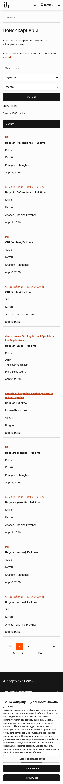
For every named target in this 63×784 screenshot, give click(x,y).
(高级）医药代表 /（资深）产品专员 (24, 187)
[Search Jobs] (31, 68)
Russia (47, 5)
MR (7, 137)
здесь (7, 57)
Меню (59, 5)
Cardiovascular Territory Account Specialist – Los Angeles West (29, 338)
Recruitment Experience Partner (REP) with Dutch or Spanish (29, 395)
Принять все (31, 778)
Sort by (33, 124)
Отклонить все (31, 768)
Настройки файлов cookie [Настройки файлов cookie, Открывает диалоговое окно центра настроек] (31, 759)
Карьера (10, 17)
